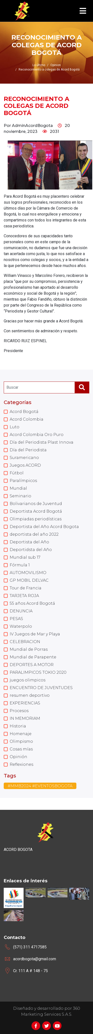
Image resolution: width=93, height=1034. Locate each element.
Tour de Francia (25, 588)
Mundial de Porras (29, 649)
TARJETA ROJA (24, 595)
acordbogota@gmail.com (34, 959)
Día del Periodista (28, 450)
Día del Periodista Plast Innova (41, 442)
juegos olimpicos (27, 680)
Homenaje (20, 733)
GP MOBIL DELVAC (29, 580)
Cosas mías (21, 749)
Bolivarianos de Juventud (36, 503)
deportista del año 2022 (34, 534)
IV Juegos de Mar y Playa (35, 634)
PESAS (16, 618)
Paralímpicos (23, 480)
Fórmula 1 (20, 565)
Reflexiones (21, 764)
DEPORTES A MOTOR (32, 664)
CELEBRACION (25, 641)
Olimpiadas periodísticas (36, 519)
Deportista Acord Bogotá (36, 511)
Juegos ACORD (25, 465)
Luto (14, 427)
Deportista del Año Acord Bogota (44, 526)
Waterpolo (21, 626)
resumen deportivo (30, 695)
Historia (18, 726)
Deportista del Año (29, 542)
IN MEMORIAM (25, 718)
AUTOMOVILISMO (28, 572)
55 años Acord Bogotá (32, 603)
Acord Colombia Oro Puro (36, 434)
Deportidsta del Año (31, 549)
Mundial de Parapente (33, 657)
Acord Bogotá (24, 411)
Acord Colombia (26, 419)
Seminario (20, 496)
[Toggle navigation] (82, 11)
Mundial (18, 488)
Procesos (19, 710)
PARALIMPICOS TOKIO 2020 (38, 672)
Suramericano (24, 457)
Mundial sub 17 (25, 557)
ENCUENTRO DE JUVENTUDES (41, 687)
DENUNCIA (21, 611)
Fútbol (17, 473)
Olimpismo (21, 741)
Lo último (38, 65)
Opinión (18, 756)
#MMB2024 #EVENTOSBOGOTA (40, 786)
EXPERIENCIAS (25, 703)
